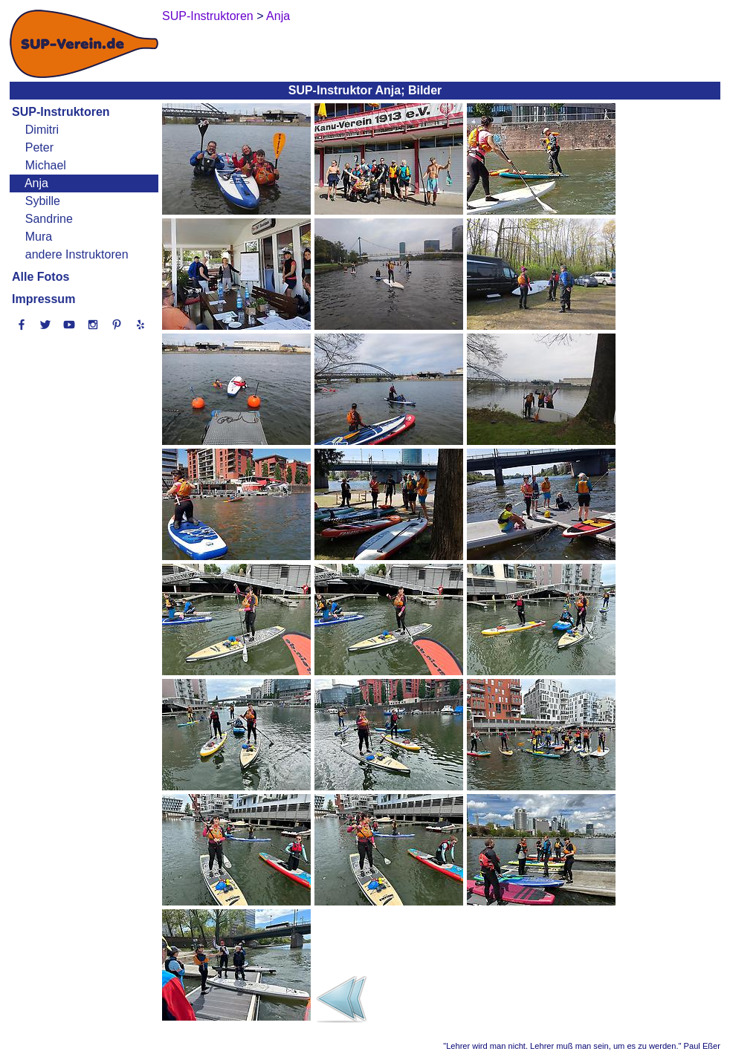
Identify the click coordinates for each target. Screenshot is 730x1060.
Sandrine (49, 218)
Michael (45, 165)
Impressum (43, 299)
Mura (38, 236)
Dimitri (42, 129)
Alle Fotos (40, 276)
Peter (39, 147)
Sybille (42, 201)
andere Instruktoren (77, 254)
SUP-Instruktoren (61, 111)
